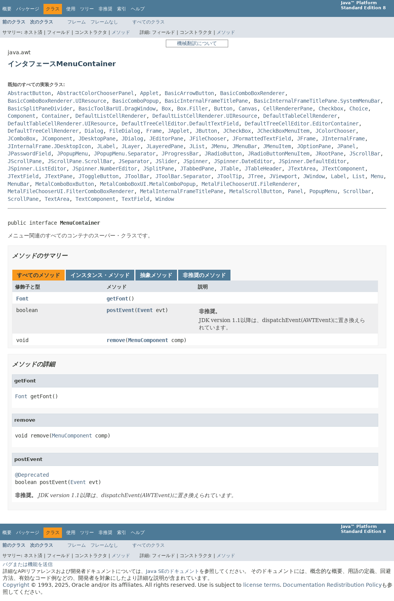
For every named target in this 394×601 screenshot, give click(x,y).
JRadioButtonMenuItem (278, 153)
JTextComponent (343, 168)
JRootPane (329, 153)
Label (338, 176)
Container (55, 116)
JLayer (131, 146)
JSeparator (134, 161)
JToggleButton (98, 176)
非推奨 (105, 9)
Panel (295, 191)
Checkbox (331, 108)
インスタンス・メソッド (100, 275)
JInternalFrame (343, 138)
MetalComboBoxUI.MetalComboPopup (147, 184)
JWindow (314, 176)
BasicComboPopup (135, 101)
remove (116, 340)
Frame (154, 131)
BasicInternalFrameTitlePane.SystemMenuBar (317, 101)
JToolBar (137, 176)
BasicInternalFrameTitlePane (206, 101)
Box (166, 108)
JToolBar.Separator (183, 176)
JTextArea (302, 168)
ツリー (87, 9)
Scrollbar (357, 191)
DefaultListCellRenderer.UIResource (204, 116)
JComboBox (21, 138)
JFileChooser (207, 138)
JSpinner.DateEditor (243, 161)
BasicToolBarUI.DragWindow (116, 108)
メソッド (121, 32)
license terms (261, 585)
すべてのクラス (148, 22)
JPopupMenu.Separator (124, 153)
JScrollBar (364, 153)
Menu (377, 176)
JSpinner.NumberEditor (104, 168)
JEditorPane (166, 138)
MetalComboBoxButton (64, 184)
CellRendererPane (287, 108)
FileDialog (124, 131)
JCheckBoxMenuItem (283, 131)
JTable (229, 168)
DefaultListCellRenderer (110, 116)
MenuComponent (148, 340)
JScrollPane (25, 161)
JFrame (306, 138)
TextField (135, 199)
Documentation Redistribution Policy (332, 585)
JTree (255, 176)
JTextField (23, 176)
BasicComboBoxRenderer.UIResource (57, 101)
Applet (149, 93)
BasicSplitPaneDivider (40, 108)
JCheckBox (237, 131)
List (358, 176)
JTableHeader (263, 168)
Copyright (16, 585)
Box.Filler (192, 108)
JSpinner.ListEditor (37, 168)
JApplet (178, 131)
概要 (7, 9)
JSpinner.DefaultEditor (312, 161)
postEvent (120, 310)
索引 (121, 9)
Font (22, 298)
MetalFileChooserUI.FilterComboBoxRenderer (71, 191)
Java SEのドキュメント (172, 571)
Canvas (248, 108)
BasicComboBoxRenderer (252, 93)
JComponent (57, 138)
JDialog (132, 138)
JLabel (106, 146)
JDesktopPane (96, 138)
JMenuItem (277, 146)
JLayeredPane (164, 146)
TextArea (57, 199)
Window (164, 199)
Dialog (94, 131)
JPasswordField (29, 153)
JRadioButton (223, 153)
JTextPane (58, 176)
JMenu (218, 146)
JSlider (166, 161)
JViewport (283, 176)
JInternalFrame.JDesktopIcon (49, 146)
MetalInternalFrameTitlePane (181, 191)
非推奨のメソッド (204, 275)
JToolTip (229, 176)
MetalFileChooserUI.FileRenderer (249, 184)
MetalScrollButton (255, 191)
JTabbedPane (197, 168)
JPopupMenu (72, 153)
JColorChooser (336, 131)
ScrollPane (23, 199)
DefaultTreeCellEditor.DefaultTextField (180, 123)
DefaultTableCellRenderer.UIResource (61, 123)
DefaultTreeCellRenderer (43, 131)
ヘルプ (138, 9)
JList (197, 146)
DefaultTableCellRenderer (300, 116)
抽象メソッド (156, 275)
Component (21, 116)
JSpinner (195, 161)
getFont (117, 298)
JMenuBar (244, 146)
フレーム (76, 22)
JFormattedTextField (261, 138)
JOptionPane (314, 146)
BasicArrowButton (189, 93)
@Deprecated (32, 475)
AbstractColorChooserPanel (95, 93)
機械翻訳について (197, 43)
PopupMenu (323, 191)
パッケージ (27, 9)
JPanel (346, 146)
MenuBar (18, 184)
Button (223, 108)
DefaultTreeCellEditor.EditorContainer (302, 123)
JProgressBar (180, 153)
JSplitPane (158, 168)
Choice (358, 108)
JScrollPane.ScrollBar (80, 161)
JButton (206, 131)
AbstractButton (29, 93)
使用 (70, 9)
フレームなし (104, 22)
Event (145, 310)
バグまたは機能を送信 (28, 564)
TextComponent (95, 199)
